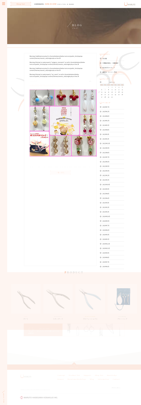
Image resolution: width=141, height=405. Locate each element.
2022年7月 (105, 157)
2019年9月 (105, 253)
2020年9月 (105, 221)
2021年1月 (105, 212)
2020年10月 (106, 216)
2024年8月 (105, 116)
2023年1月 (105, 139)
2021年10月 (106, 184)
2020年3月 (105, 235)
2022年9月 (105, 148)
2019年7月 (105, 262)
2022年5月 (105, 166)
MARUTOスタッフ (108, 68)
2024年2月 (105, 121)
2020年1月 (105, 239)
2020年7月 (105, 225)
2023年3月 (105, 134)
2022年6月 (105, 162)
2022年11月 (106, 143)
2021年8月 (105, 194)
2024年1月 (105, 125)
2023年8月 (105, 130)
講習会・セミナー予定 (109, 72)
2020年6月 (105, 230)
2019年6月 (105, 266)
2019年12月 (106, 244)
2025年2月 (105, 111)
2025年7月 (105, 107)
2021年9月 (105, 189)
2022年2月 (105, 175)
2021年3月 (105, 203)
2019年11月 (106, 248)
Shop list (21, 4)
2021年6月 (105, 198)
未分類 (104, 58)
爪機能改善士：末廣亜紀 (110, 63)
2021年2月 (105, 207)
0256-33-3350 (50, 4)
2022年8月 (105, 153)
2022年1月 (105, 180)
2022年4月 (105, 171)
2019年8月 (105, 257)
